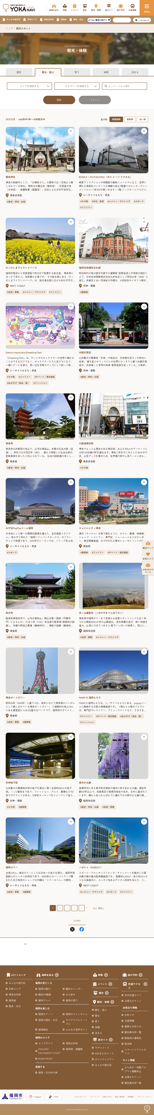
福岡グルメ (44, 1000)
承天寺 (9, 613)
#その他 (84, 201)
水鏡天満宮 (85, 352)
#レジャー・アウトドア (119, 201)
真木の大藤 (85, 782)
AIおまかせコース (104, 1053)
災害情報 (129, 1020)
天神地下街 (12, 782)
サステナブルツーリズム (76, 1022)
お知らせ (129, 1015)
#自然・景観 (13, 292)
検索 (59, 100)
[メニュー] (147, 8)
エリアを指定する (34, 86)
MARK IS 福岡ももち (90, 697)
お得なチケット (133, 1001)
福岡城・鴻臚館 (74, 1049)
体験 (106, 72)
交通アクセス (137, 986)
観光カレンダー (74, 989)
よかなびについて (81, 1097)
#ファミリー (86, 207)
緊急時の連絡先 (133, 1038)
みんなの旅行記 (17, 983)
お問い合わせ (107, 1097)
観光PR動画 (44, 994)
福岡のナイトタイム (76, 1014)
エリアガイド (45, 1043)
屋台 (19, 72)
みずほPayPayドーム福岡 (19, 528)
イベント (105, 984)
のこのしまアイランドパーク (21, 267)
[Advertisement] (79, 953)
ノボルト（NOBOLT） (91, 867)
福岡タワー (12, 867)
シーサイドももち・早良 (96, 195)
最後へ (101, 908)
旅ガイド (105, 1040)
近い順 (142, 119)
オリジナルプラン (104, 1059)
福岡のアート (45, 1014)
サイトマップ (94, 1097)
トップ (9, 28)
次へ (95, 908)
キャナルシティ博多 (90, 528)
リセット (95, 100)
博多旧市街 (16, 195)
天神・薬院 (89, 285)
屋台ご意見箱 (119, 1097)
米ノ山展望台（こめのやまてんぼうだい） (102, 613)
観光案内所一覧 (133, 1032)
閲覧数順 (116, 119)
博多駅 (13, 461)
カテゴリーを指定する (81, 86)
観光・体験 (105, 1002)
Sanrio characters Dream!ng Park (24, 352)
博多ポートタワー (15, 697)
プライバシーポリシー (144, 1097)
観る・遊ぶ (48, 72)
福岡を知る (50, 975)
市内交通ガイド (133, 995)
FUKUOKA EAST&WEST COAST (49, 1051)
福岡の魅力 (44, 989)
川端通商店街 (86, 443)
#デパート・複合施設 (44, 376)
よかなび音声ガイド (76, 1029)
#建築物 (84, 292)
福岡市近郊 (89, 631)
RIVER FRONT (45, 1058)
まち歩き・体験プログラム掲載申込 (135, 1069)
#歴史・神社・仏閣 (16, 201)
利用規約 (131, 1097)
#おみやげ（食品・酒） (18, 382)
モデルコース (102, 1047)
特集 (103, 975)
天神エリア (15, 989)
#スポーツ (139, 201)
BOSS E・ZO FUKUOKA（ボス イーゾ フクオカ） (105, 177)
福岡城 (12, 1000)
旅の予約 (135, 975)
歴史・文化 (15, 1006)
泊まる (135, 72)
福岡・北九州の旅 (48, 1072)
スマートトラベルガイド (135, 1051)
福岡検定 (43, 1029)
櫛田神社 (10, 177)
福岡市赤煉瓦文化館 (90, 267)
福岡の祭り (72, 1000)
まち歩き (70, 994)
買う (77, 72)
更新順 (130, 119)
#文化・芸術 (98, 201)
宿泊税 (128, 1043)
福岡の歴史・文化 (48, 1020)
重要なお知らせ (133, 1026)
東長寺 (9, 443)
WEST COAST (17, 285)
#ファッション (40, 382)
